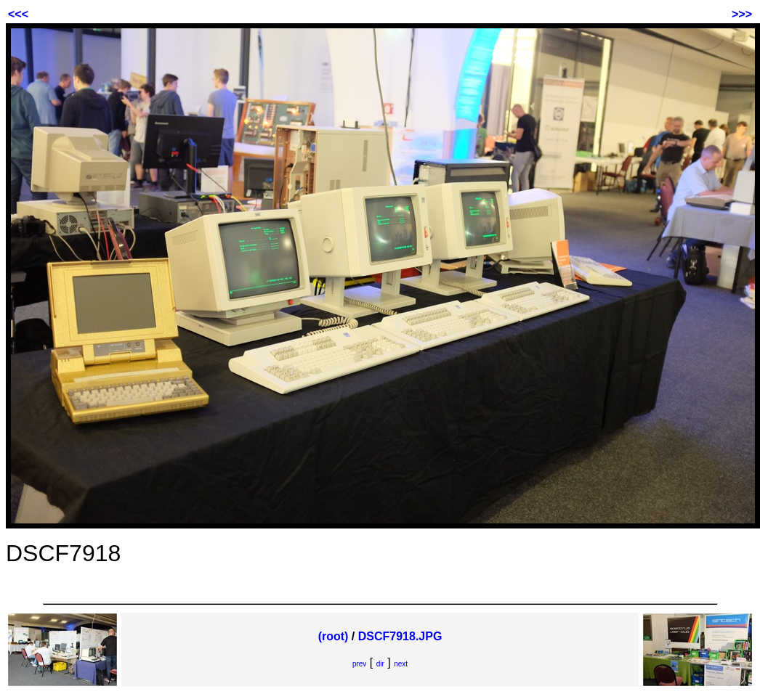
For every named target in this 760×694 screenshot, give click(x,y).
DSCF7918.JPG (400, 636)
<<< (18, 14)
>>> (742, 14)
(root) (333, 636)
